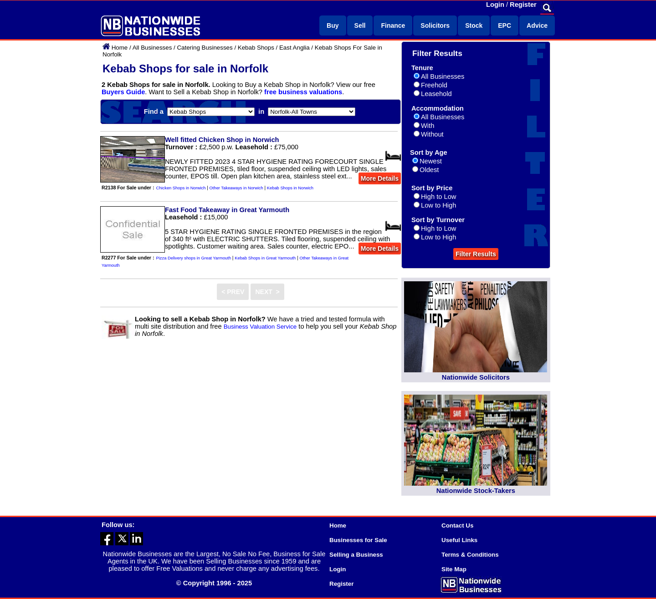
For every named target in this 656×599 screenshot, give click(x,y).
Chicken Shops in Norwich (181, 188)
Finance (393, 25)
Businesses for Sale (358, 540)
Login (495, 4)
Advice (537, 25)
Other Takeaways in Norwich (236, 188)
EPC (504, 25)
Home (120, 47)
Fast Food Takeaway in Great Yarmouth (227, 209)
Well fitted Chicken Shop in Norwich (222, 139)
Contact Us (457, 525)
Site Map (453, 569)
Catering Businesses (204, 47)
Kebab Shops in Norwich (290, 188)
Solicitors (435, 25)
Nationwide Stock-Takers (475, 490)
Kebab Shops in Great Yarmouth (265, 258)
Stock (473, 25)
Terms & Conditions (470, 554)
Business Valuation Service (260, 326)
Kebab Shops (256, 47)
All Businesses (152, 47)
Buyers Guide (123, 92)
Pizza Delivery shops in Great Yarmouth (193, 258)
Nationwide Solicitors (476, 377)
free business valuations (303, 92)
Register (523, 4)
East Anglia (294, 47)
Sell (360, 25)
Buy (332, 25)
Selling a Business (356, 554)
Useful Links (459, 540)
